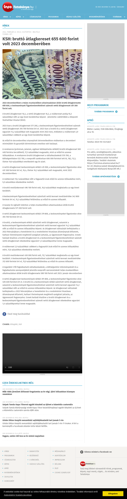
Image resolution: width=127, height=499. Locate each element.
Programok (53, 16)
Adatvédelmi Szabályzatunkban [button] (18, 495)
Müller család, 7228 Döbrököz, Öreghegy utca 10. (105, 130)
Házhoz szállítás (73, 16)
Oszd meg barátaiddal (18, 314)
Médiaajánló (60, 451)
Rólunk (58, 464)
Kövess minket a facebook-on (98, 452)
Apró (6, 468)
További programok (104, 112)
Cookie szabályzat (62, 472)
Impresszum (60, 460)
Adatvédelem (60, 455)
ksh (20, 324)
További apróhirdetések (104, 176)
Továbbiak (117, 16)
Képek (18, 16)
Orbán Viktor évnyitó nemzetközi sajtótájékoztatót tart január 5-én (33, 420)
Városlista (36, 7)
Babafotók (34, 451)
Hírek (5, 16)
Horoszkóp (9, 481)
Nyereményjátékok (97, 16)
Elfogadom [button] (113, 494)
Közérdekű (34, 455)
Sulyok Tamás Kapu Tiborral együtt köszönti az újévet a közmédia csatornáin (37, 404)
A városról (34, 460)
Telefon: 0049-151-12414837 (99, 142)
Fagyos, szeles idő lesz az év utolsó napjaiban (23, 436)
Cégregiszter (35, 16)
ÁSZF (56, 468)
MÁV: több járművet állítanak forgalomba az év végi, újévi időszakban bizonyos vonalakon (38, 393)
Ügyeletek (8, 477)
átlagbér (14, 324)
